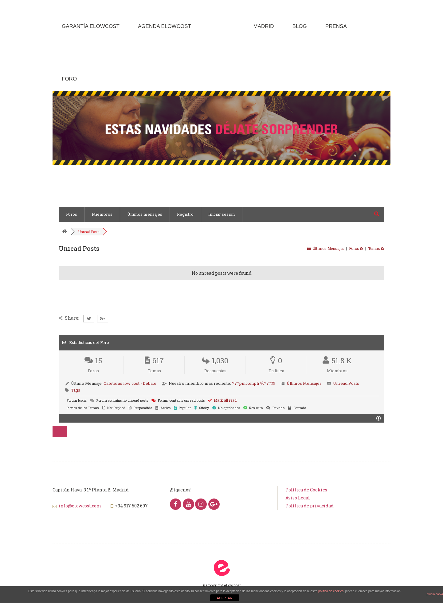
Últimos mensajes (144, 214)
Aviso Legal (297, 498)
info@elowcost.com (80, 506)
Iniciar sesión (221, 214)
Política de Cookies (306, 490)
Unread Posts (88, 231)
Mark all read (222, 400)
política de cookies (330, 591)
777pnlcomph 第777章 (253, 383)
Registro (185, 214)
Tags (75, 390)
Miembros (102, 214)
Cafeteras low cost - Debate (130, 383)
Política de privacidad (309, 506)
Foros (71, 214)
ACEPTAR (224, 598)
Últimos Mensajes (304, 383)
